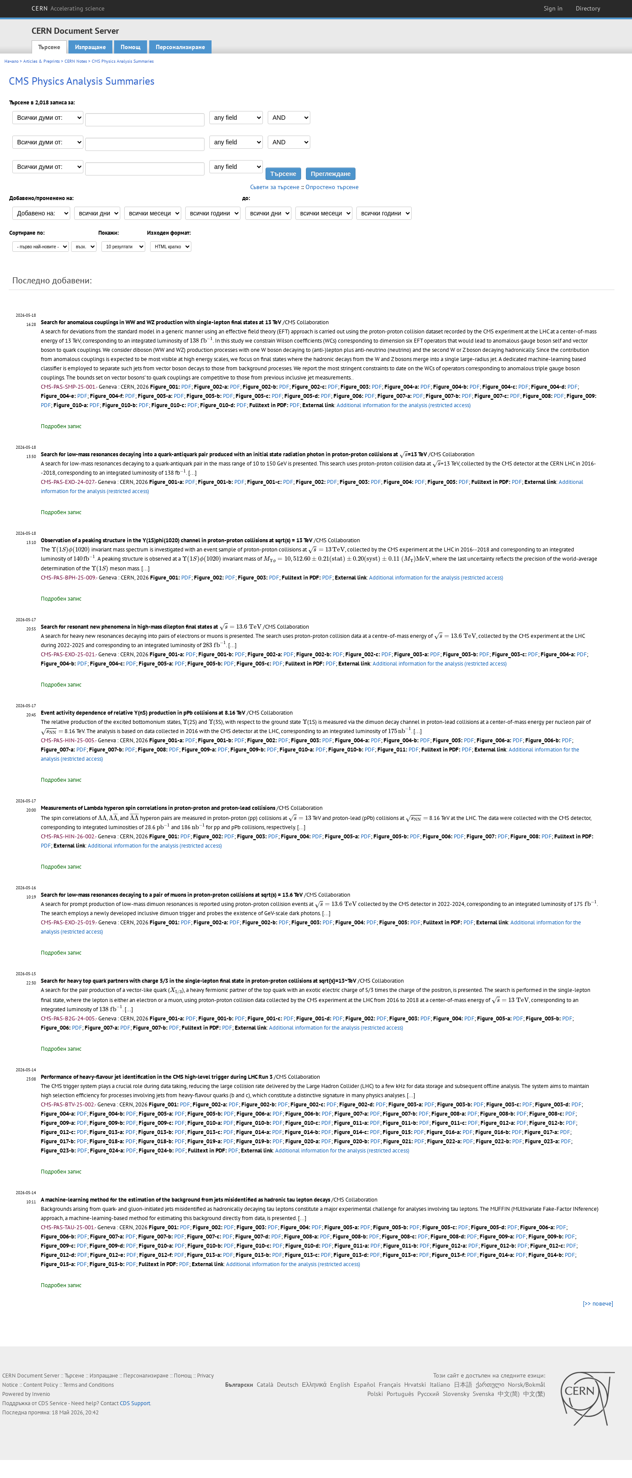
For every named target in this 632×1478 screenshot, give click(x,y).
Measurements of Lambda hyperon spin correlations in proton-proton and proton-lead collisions (158, 807)
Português (400, 1393)
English (340, 1384)
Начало (11, 61)
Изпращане (90, 47)
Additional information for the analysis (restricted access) (404, 405)
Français (390, 1384)
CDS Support (135, 1402)
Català (265, 1384)
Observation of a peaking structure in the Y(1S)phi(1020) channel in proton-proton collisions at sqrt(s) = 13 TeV (176, 540)
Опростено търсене (332, 187)
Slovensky (456, 1393)
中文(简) (509, 1393)
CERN (68, 8)
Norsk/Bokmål (526, 1384)
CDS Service (52, 1402)
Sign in (553, 8)
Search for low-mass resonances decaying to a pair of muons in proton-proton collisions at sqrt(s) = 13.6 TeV (172, 894)
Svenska (483, 1393)
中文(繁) (534, 1393)
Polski (375, 1393)
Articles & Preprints (41, 61)
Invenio (41, 1393)
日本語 (463, 1384)
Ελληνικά (314, 1384)
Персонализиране (180, 47)
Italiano (440, 1384)
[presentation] (201, 339)
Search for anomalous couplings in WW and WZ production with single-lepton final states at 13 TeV (161, 322)
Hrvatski (415, 1384)
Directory (588, 8)
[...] (191, 472)
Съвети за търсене (274, 187)
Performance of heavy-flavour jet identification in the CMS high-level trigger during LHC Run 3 (157, 1076)
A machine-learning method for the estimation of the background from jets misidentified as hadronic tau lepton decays (185, 1199)
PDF (186, 386)
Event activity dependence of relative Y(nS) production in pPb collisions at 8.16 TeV (143, 712)
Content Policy (40, 1384)
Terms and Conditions (88, 1384)
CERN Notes (76, 61)
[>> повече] (598, 1303)
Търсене (49, 47)
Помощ (130, 47)
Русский (428, 1393)
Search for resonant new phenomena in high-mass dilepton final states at (149, 626)
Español (364, 1384)
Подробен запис (61, 426)
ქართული (490, 1384)
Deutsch (287, 1384)
